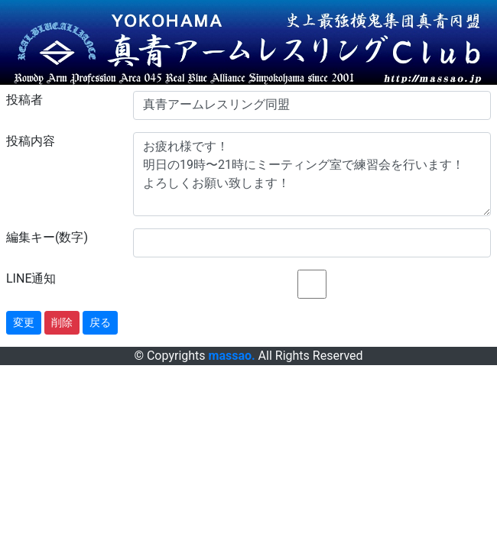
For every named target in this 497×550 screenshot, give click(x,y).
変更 (23, 322)
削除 (62, 322)
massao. (232, 355)
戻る (100, 322)
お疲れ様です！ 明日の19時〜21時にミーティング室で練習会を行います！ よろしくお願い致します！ (312, 174)
